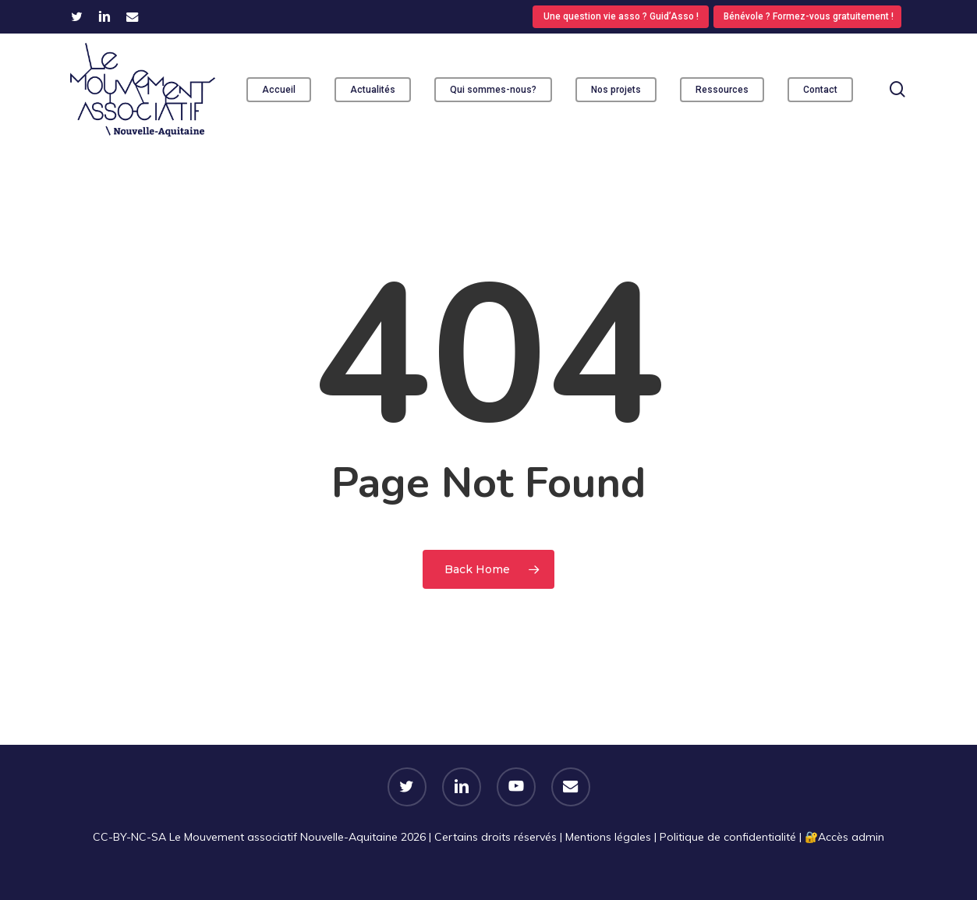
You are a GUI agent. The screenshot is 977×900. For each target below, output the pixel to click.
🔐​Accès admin (844, 837)
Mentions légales (608, 837)
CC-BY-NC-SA (129, 837)
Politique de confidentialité (728, 837)
